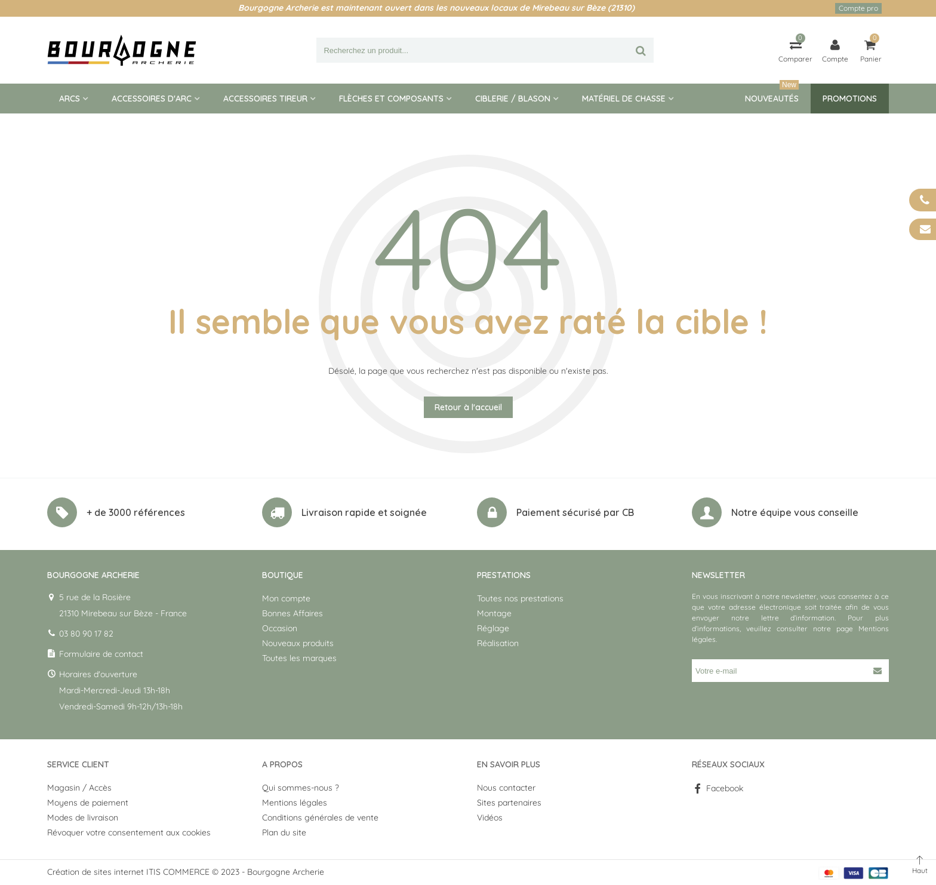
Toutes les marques (299, 658)
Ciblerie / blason (512, 98)
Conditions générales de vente (320, 817)
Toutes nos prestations (520, 598)
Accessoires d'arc (152, 98)
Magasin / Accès (79, 787)
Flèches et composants (391, 98)
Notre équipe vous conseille (794, 512)
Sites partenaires (509, 802)
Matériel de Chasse (624, 98)
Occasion (279, 628)
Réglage (493, 628)
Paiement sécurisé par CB (575, 512)
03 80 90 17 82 (86, 633)
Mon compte (286, 598)
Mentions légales (294, 802)
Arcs (69, 98)
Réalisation (498, 643)
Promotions (850, 98)
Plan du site (284, 832)
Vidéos (490, 817)
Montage (494, 613)
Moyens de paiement (87, 802)
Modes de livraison (82, 817)
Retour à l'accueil (468, 407)
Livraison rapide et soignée (364, 512)
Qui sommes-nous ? (300, 787)
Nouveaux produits (298, 643)
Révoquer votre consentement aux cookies (129, 832)
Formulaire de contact (101, 654)
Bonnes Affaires (292, 613)
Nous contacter (506, 787)
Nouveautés (772, 94)
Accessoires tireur (265, 98)
